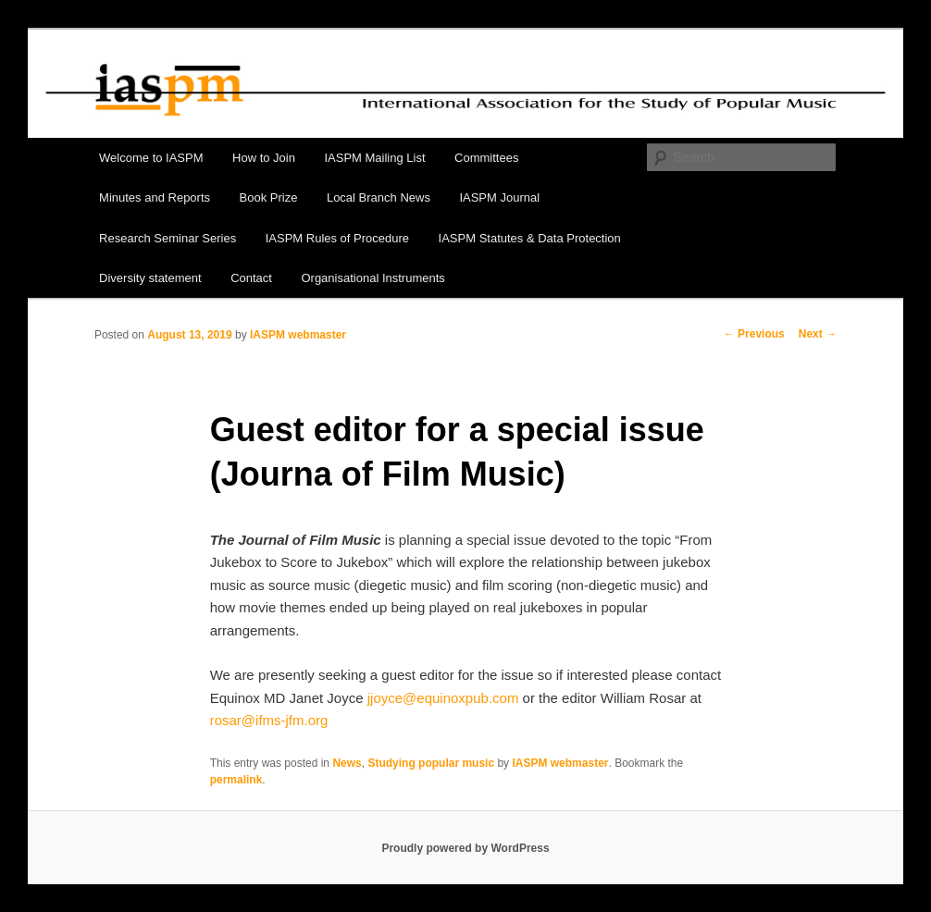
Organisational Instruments (372, 278)
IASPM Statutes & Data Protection (530, 238)
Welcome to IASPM (151, 158)
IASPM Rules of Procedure (337, 238)
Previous (754, 333)
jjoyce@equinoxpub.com (443, 698)
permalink (236, 779)
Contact (251, 278)
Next (818, 333)
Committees (486, 158)
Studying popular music (430, 763)
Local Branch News (378, 197)
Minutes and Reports (154, 197)
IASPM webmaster (298, 334)
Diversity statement (150, 278)
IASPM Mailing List (374, 158)
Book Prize (269, 197)
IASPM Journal (499, 197)
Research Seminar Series (167, 238)
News (346, 763)
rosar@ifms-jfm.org (269, 720)
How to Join (263, 158)
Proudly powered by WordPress (465, 848)
